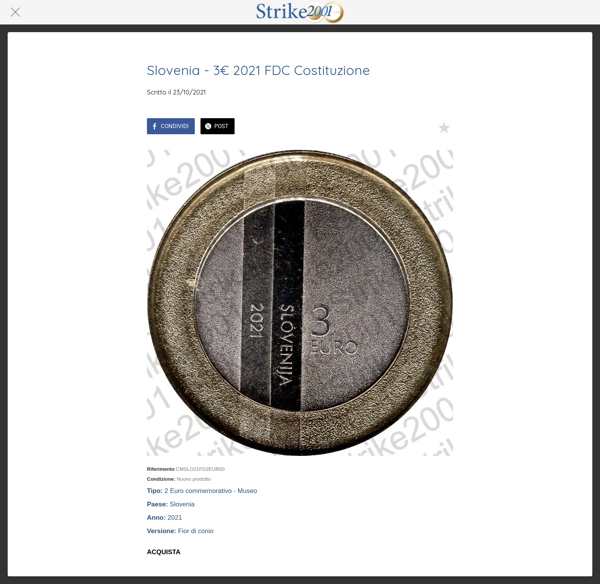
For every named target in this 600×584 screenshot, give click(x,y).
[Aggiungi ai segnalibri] (444, 127)
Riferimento (160, 469)
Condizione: (161, 479)
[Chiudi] (15, 12)
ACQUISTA (164, 552)
